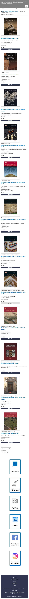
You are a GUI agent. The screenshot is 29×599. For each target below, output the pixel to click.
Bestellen (10, 49)
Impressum (14, 577)
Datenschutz (14, 583)
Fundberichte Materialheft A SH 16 (9, 433)
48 (7, 452)
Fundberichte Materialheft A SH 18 (9, 363)
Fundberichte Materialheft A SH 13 (9, 38)
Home (3, 11)
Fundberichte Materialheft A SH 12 (9, 74)
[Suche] (8, 8)
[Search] (16, 8)
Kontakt (14, 585)
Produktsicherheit (14, 579)
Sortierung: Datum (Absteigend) (7, 14)
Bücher (6, 11)
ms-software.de (20, 596)
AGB (14, 581)
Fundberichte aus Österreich (13, 11)
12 (2, 452)
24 (4, 452)
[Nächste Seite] (9, 448)
